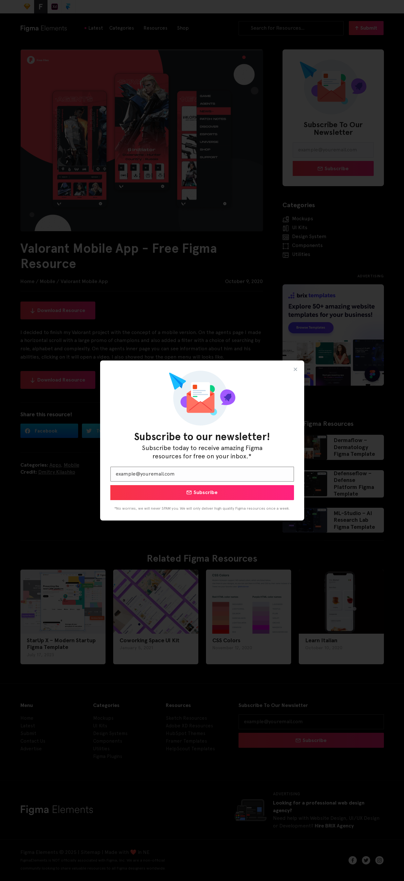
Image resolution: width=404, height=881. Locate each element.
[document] (202, 440)
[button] (295, 369)
